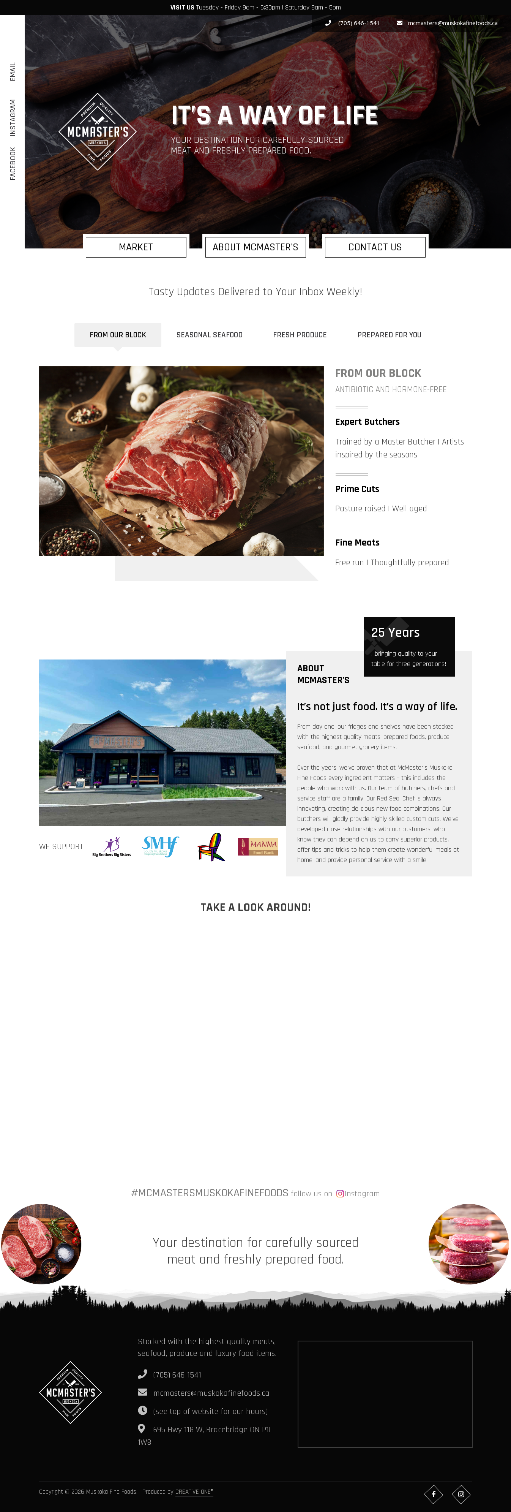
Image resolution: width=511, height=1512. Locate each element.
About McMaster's (255, 247)
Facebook (13, 163)
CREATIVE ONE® (194, 1492)
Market (136, 247)
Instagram (13, 117)
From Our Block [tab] (118, 335)
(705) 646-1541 (352, 23)
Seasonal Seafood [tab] (210, 335)
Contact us (375, 247)
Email (13, 71)
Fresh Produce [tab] (300, 335)
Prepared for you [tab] (389, 335)
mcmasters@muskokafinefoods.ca (447, 23)
